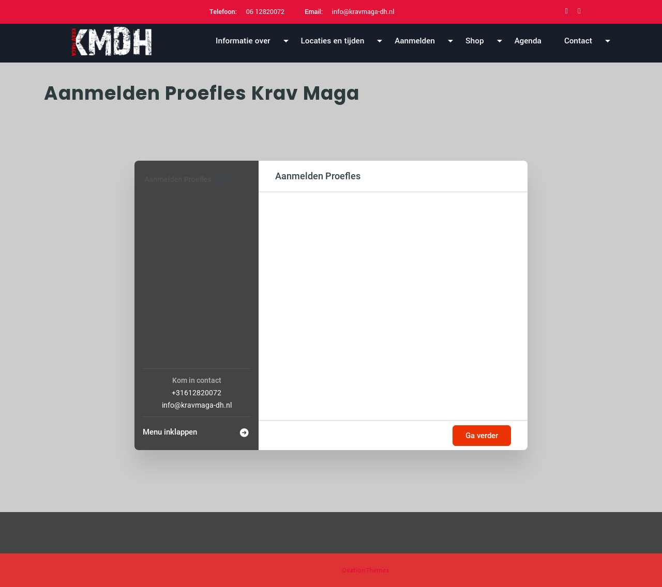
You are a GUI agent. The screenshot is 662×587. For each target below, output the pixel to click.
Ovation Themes (364, 570)
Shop (474, 41)
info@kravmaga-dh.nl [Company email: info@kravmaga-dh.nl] (197, 405)
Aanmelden (415, 41)
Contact (578, 41)
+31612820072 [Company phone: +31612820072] (196, 393)
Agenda (528, 41)
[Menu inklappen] (196, 429)
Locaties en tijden (333, 41)
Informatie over (243, 41)
